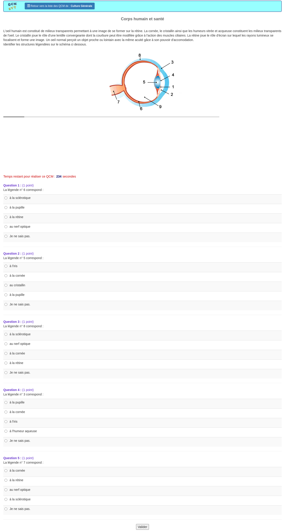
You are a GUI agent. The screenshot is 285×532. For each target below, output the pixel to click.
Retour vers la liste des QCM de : (59, 6)
